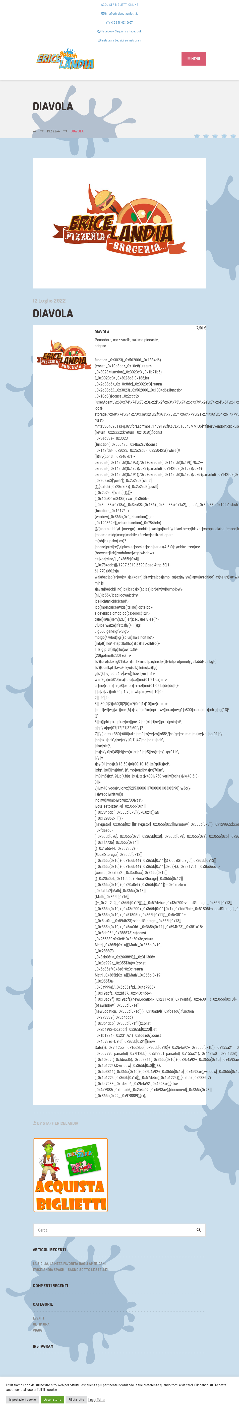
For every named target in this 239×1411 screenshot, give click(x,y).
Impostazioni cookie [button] (22, 1399)
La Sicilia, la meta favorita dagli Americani (69, 1263)
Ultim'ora (41, 1324)
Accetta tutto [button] (52, 1399)
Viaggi (38, 1330)
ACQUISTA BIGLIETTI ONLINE (119, 5)
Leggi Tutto (96, 1399)
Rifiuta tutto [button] (76, 1399)
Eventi (38, 1318)
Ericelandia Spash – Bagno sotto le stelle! (70, 1270)
